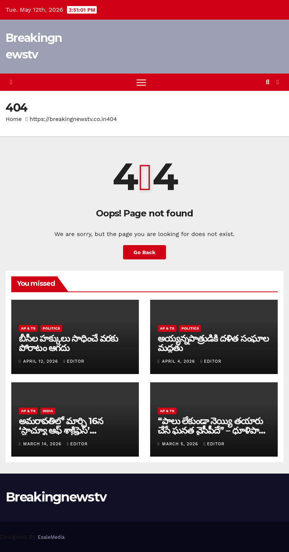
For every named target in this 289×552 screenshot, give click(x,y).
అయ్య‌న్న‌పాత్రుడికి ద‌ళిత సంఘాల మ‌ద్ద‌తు (213, 343)
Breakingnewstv (56, 497)
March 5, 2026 (181, 444)
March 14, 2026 (43, 444)
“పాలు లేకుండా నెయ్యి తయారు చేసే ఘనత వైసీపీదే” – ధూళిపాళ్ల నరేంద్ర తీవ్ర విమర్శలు (211, 430)
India (48, 411)
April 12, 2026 (41, 361)
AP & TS (28, 328)
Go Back (144, 252)
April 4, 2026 (179, 361)
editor (74, 361)
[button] (267, 82)
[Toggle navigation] (141, 82)
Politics (51, 328)
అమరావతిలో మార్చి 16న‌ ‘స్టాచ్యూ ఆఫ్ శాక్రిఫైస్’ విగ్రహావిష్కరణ (61, 430)
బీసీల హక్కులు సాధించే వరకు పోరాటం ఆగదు (68, 343)
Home (14, 119)
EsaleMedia (51, 537)
